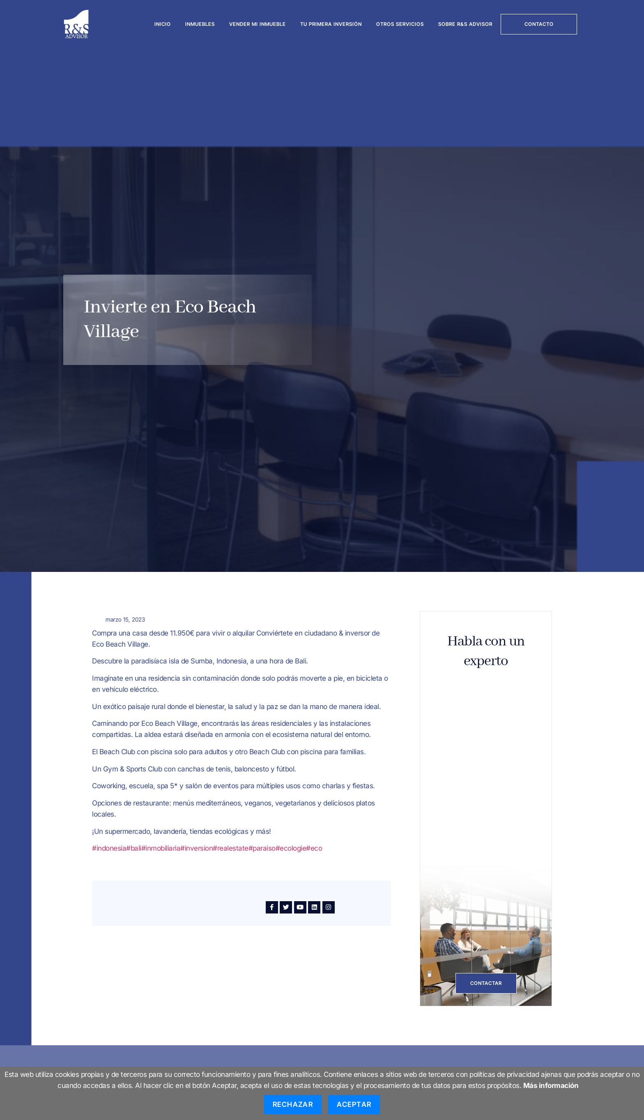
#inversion (196, 848)
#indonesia (109, 848)
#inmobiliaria (161, 848)
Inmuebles (200, 24)
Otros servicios (400, 24)
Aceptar (354, 1104)
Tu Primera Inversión (331, 24)
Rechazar (293, 1104)
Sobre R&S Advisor (465, 24)
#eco (314, 848)
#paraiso (262, 848)
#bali (133, 848)
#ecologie (291, 848)
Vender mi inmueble (257, 24)
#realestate (230, 848)
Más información (551, 1085)
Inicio (162, 24)
